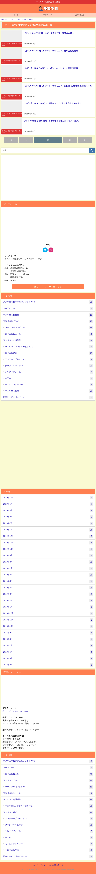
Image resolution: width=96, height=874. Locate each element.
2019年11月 (48, 542)
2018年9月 (48, 632)
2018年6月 (48, 652)
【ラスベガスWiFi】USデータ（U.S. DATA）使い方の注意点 (51, 50)
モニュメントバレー (49, 384)
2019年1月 (48, 607)
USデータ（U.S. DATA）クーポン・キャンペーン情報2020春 (51, 68)
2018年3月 (48, 658)
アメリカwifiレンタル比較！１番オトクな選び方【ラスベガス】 (52, 120)
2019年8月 (48, 561)
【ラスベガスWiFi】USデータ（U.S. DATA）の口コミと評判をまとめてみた (57, 85)
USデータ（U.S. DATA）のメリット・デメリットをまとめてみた (52, 103)
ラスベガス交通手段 (48, 340)
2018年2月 (48, 664)
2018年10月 (48, 626)
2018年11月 (48, 619)
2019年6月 (48, 574)
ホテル (49, 378)
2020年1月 (48, 529)
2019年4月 (48, 587)
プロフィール (48, 308)
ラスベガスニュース (48, 334)
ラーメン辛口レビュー (49, 327)
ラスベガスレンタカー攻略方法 (49, 346)
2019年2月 (48, 600)
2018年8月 (48, 639)
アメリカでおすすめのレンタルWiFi (48, 301)
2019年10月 (48, 549)
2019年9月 (48, 555)
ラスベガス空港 (49, 390)
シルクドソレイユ (49, 372)
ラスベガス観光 (48, 353)
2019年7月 (48, 568)
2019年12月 (48, 536)
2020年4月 (48, 510)
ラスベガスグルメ (48, 321)
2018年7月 (48, 645)
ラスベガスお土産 (48, 314)
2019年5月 (48, 581)
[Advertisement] (48, 444)
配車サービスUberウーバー (48, 397)
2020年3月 (48, 517)
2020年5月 (48, 504)
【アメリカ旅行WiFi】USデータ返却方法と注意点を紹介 (49, 33)
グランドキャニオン (49, 365)
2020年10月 (48, 497)
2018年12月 (48, 613)
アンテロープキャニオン (49, 359)
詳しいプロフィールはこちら (48, 286)
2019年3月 (48, 594)
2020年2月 (48, 523)
